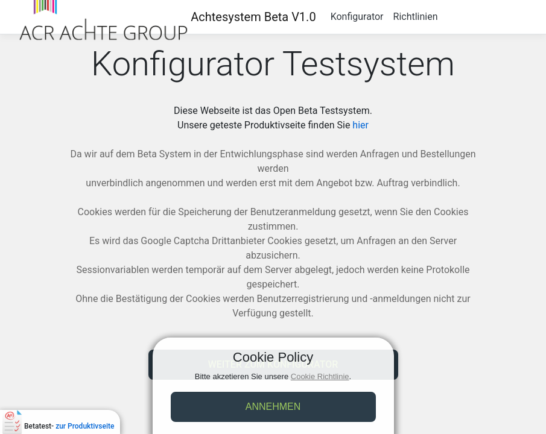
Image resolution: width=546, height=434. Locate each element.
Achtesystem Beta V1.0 (253, 17)
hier (360, 125)
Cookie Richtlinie (320, 376)
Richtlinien (415, 16)
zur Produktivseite (85, 426)
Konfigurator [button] (357, 16)
